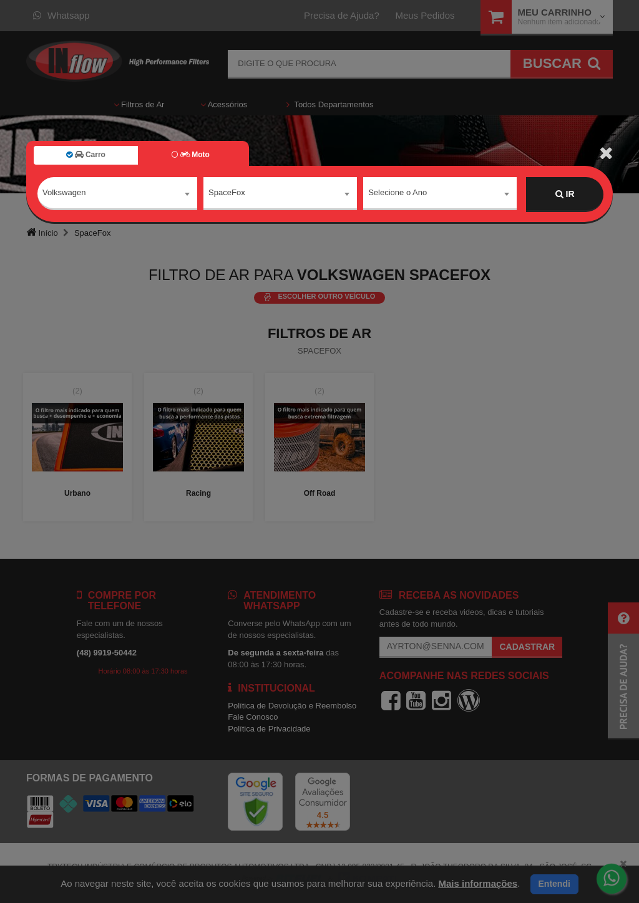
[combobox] (117, 194)
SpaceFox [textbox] (226, 193)
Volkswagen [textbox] (63, 193)
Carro (85, 154)
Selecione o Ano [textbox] (397, 193)
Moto (190, 154)
